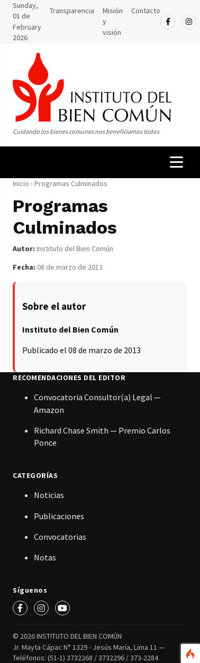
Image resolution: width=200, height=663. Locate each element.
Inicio (21, 183)
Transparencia (72, 10)
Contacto (145, 10)
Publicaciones (59, 516)
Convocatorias (60, 536)
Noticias (49, 495)
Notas (45, 557)
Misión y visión (113, 21)
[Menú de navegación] (176, 162)
